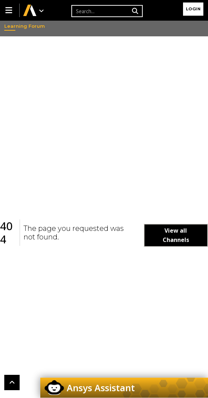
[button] (9, 10)
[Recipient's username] (100, 11)
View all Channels (176, 235)
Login (193, 8)
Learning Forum (11, 26)
